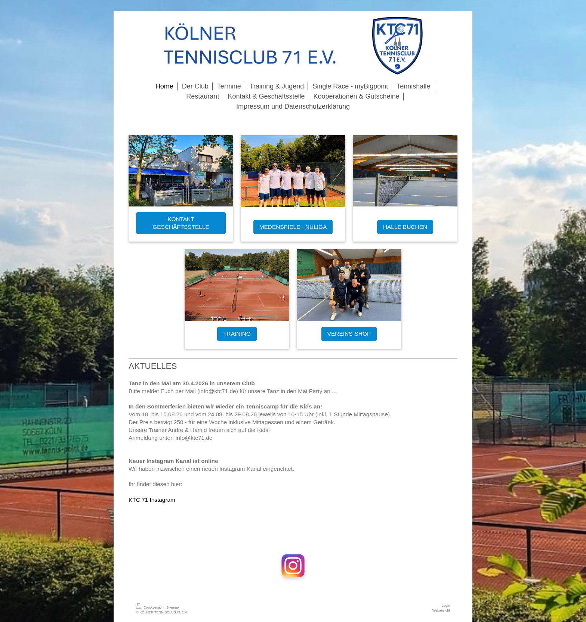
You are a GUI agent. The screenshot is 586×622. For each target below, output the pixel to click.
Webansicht (441, 610)
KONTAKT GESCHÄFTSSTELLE (180, 223)
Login (446, 605)
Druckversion (150, 607)
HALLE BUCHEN (405, 227)
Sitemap (172, 607)
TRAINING (237, 333)
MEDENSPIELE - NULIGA (293, 227)
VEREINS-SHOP (349, 333)
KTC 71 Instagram (152, 500)
